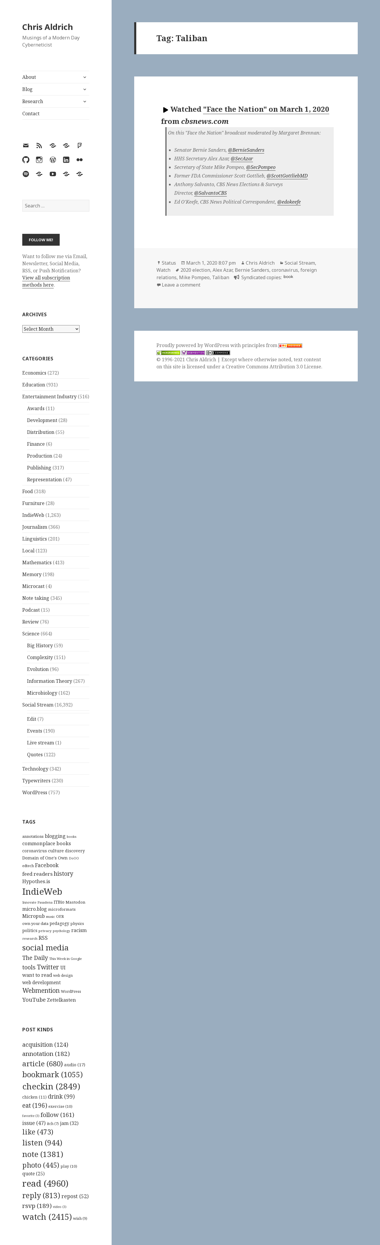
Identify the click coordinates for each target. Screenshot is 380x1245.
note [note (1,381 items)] (42, 1154)
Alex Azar (222, 270)
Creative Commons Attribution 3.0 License (273, 366)
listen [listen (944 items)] (42, 1142)
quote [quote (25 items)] (33, 1173)
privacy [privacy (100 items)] (45, 930)
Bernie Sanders (252, 270)
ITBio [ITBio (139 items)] (59, 902)
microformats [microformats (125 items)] (62, 909)
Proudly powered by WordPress (193, 345)
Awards (36, 408)
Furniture (33, 503)
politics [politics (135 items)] (29, 930)
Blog (27, 89)
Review (30, 621)
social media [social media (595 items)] (45, 947)
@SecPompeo (261, 167)
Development (42, 420)
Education (33, 384)
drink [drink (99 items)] (61, 1096)
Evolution (38, 669)
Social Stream (37, 704)
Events (34, 731)
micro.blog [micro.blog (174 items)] (34, 909)
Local (28, 550)
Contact (30, 113)
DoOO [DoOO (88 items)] (74, 858)
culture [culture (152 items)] (56, 851)
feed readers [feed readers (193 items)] (37, 873)
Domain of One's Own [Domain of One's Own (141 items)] (45, 858)
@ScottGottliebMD (287, 175)
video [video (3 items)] (59, 1207)
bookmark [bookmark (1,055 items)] (52, 1074)
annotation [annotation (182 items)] (46, 1053)
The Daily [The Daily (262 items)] (35, 958)
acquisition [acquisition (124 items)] (45, 1045)
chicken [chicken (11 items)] (34, 1097)
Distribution (40, 432)
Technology (35, 768)
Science (30, 633)
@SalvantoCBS (210, 193)
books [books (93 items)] (71, 836)
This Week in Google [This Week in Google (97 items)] (65, 958)
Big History (40, 645)
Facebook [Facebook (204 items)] (46, 865)
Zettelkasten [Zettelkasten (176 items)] (61, 1000)
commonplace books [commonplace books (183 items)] (46, 843)
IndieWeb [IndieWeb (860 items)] (42, 891)
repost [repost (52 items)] (75, 1196)
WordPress (34, 792)
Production (39, 456)
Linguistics (34, 539)
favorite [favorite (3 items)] (30, 1116)
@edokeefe (289, 202)
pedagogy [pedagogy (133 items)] (59, 923)
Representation (44, 479)
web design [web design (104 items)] (63, 975)
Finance (36, 444)
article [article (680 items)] (42, 1063)
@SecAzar (242, 158)
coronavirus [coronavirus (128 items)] (34, 851)
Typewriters (36, 780)
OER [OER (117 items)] (60, 916)
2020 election (195, 270)
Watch (163, 270)
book (288, 276)
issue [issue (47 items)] (34, 1123)
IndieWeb (33, 515)
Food (27, 491)
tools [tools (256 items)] (29, 967)
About (29, 77)
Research (32, 101)
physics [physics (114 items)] (77, 923)
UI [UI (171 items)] (63, 967)
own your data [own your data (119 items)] (35, 923)
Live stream (40, 742)
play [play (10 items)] (69, 1166)
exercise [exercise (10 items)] (60, 1106)
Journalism (34, 527)
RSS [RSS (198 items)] (43, 937)
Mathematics (37, 562)
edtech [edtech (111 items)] (28, 865)
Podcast (31, 610)
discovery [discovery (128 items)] (75, 851)
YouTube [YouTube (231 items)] (34, 999)
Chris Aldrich (47, 26)
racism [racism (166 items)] (79, 930)
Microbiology (42, 693)
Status (169, 263)
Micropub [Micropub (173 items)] (33, 916)
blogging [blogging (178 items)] (55, 836)
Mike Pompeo (194, 277)
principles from (272, 345)
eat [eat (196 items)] (34, 1105)
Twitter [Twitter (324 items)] (48, 967)
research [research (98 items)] (29, 938)
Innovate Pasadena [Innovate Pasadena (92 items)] (37, 902)
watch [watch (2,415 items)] (47, 1216)
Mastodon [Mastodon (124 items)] (76, 902)
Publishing (39, 467)
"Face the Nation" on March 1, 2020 (266, 109)
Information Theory (49, 681)
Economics (34, 373)
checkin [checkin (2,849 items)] (51, 1086)
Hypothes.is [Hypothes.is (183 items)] (36, 881)
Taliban (220, 277)
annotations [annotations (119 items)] (33, 836)
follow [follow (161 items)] (57, 1114)
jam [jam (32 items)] (69, 1123)
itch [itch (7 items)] (53, 1123)
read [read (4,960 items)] (45, 1183)
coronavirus (285, 270)
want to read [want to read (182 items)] (37, 974)
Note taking (35, 598)
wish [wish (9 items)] (80, 1218)
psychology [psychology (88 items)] (61, 931)
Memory (32, 574)
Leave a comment (181, 285)
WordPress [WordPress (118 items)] (71, 991)
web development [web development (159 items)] (41, 982)
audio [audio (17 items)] (74, 1064)
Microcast (33, 586)
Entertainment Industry (49, 396)
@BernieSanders (246, 150)
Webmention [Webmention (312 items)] (41, 990)
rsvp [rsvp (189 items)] (37, 1205)
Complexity (40, 657)
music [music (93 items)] (50, 916)
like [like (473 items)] (37, 1132)
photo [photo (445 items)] (40, 1165)
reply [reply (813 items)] (41, 1195)
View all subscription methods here (46, 281)
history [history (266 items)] (63, 874)
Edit (31, 719)
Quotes (35, 754)
